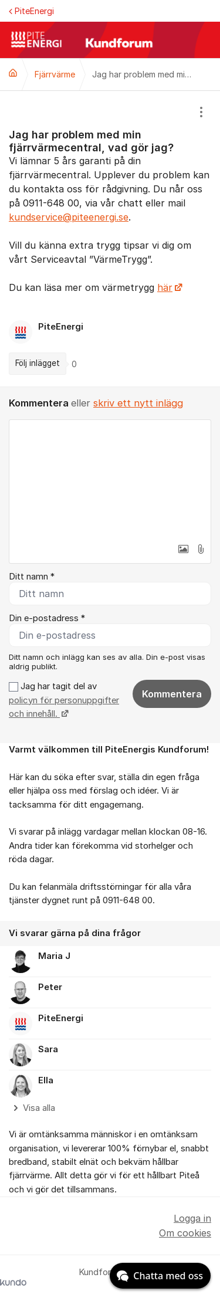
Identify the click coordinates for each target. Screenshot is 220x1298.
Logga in (192, 1218)
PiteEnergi (31, 11)
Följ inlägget (37, 363)
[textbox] (110, 478)
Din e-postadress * (47, 618)
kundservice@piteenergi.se (68, 217)
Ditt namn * (32, 576)
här (164, 287)
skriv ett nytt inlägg (138, 403)
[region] (110, 238)
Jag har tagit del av (64, 700)
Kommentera (172, 694)
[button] (183, 549)
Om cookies (185, 1233)
